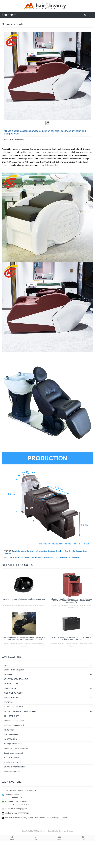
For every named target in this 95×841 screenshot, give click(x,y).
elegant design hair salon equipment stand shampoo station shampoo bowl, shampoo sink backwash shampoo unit (71, 601)
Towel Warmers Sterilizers (14, 762)
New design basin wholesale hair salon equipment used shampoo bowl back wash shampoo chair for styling (24, 638)
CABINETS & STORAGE (13, 707)
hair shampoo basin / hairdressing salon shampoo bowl (24, 599)
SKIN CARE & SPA (11, 716)
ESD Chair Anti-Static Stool (14, 767)
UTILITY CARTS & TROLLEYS (16, 679)
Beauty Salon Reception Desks (16, 748)
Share (12, 837)
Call (36, 837)
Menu (59, 837)
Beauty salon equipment (13, 753)
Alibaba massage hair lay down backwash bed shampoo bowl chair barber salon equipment (45, 557)
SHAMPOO (8, 674)
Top (83, 837)
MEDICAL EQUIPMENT (13, 693)
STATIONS (8, 702)
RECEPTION (9, 730)
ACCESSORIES (10, 739)
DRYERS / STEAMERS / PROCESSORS (20, 711)
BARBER (7, 665)
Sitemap (70, 831)
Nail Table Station (11, 735)
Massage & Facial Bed (13, 744)
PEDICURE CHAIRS (12, 684)
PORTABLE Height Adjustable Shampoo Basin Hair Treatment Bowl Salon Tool (71, 638)
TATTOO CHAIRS (11, 698)
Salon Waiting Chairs (12, 771)
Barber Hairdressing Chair (14, 670)
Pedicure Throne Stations (14, 721)
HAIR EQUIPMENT (11, 758)
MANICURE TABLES (12, 688)
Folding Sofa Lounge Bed (14, 725)
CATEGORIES (9, 15)
